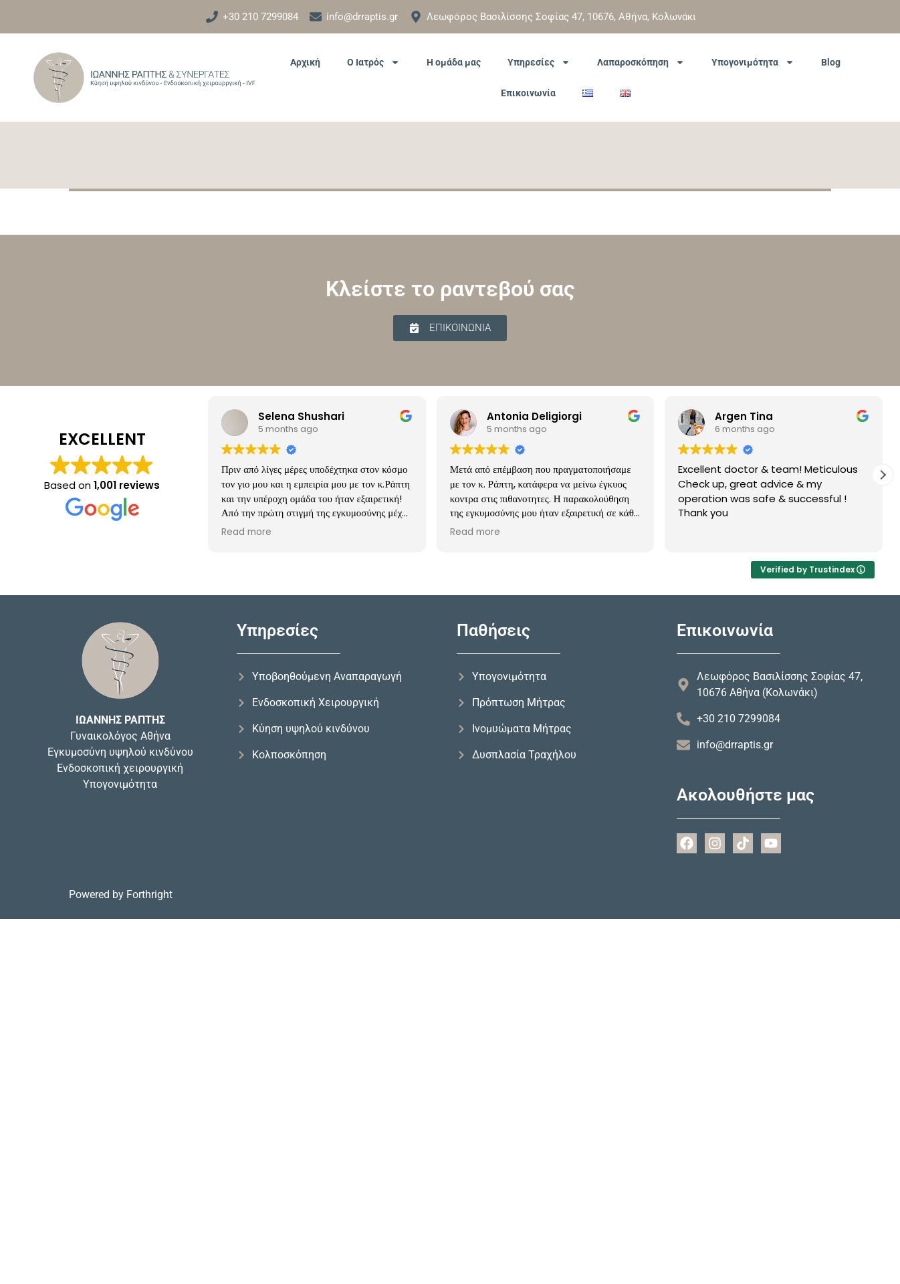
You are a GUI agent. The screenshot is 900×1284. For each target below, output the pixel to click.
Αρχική (305, 62)
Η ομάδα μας (454, 62)
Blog (830, 62)
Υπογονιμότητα (752, 62)
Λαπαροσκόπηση (641, 62)
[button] (883, 475)
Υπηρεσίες (539, 62)
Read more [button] (246, 532)
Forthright (149, 894)
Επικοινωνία (528, 93)
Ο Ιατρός (373, 62)
